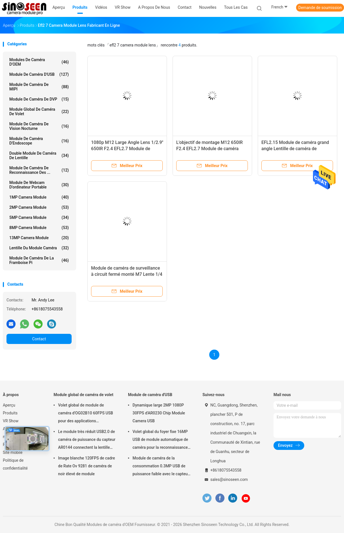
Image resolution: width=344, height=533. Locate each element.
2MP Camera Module (39, 207)
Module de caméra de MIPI (39, 86)
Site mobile (13, 452)
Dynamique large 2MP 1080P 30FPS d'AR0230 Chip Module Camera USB (159, 413)
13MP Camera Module (39, 238)
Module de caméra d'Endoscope (39, 140)
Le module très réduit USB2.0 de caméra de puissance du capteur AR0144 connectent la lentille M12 (86, 440)
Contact (39, 339)
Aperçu (9, 405)
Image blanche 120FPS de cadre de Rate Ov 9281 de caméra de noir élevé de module (86, 466)
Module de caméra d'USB (39, 74)
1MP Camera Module (39, 197)
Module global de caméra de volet (39, 111)
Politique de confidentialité (15, 464)
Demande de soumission (320, 7)
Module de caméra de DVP (39, 99)
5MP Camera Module (39, 217)
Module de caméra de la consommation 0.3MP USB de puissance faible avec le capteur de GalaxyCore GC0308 (161, 467)
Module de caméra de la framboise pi (39, 260)
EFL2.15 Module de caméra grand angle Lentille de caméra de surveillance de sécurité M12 (295, 148)
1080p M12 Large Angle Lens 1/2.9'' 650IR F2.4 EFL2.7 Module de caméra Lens (127, 148)
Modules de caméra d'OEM (39, 61)
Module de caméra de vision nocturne (39, 126)
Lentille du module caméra (39, 248)
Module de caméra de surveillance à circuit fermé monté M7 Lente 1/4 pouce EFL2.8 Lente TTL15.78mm (126, 274)
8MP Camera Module (39, 227)
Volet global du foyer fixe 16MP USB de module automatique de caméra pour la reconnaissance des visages (160, 440)
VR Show (11, 421)
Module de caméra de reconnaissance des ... (39, 170)
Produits (10, 413)
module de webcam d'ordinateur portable (39, 184)
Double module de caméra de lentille (39, 155)
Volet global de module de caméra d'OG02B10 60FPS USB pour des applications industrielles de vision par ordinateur (85, 414)
